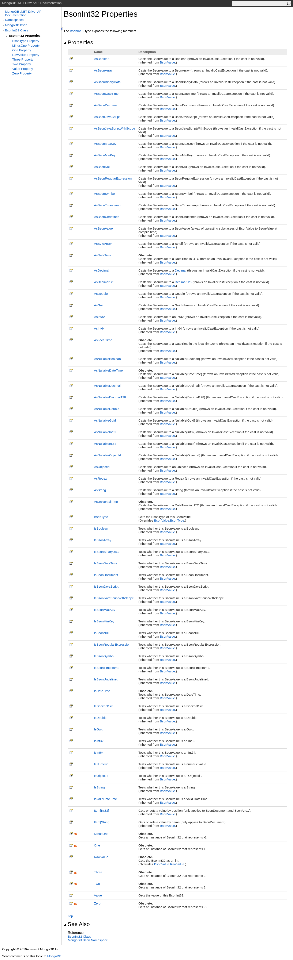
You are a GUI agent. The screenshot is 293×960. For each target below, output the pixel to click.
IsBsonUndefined (106, 679)
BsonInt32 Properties (25, 35)
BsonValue (167, 62)
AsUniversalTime (106, 501)
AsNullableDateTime (108, 370)
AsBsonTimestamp (107, 205)
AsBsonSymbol (105, 193)
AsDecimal (101, 270)
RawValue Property (25, 55)
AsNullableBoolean (107, 359)
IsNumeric (101, 764)
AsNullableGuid (105, 420)
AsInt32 (99, 317)
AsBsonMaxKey (105, 143)
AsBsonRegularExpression (113, 178)
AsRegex (100, 478)
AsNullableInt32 (105, 432)
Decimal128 (183, 282)
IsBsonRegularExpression (112, 644)
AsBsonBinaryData (107, 82)
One (97, 845)
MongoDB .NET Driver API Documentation (23, 13)
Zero (97, 903)
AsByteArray (103, 243)
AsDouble (101, 293)
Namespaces (14, 20)
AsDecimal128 (104, 282)
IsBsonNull (101, 633)
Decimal (180, 270)
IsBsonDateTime (105, 563)
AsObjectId (101, 467)
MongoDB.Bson (16, 25)
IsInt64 (99, 752)
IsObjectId (101, 775)
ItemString (102, 822)
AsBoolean (101, 59)
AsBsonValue (103, 228)
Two (97, 884)
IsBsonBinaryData (106, 551)
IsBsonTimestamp (106, 667)
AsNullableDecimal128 (110, 397)
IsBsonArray (102, 540)
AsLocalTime (103, 340)
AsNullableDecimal (107, 385)
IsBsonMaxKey (104, 609)
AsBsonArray (103, 70)
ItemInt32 (101, 810)
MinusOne (101, 834)
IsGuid (98, 729)
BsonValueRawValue (169, 864)
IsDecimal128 (103, 706)
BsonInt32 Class (16, 30)
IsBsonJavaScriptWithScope (114, 598)
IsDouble (100, 717)
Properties (78, 42)
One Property (21, 50)
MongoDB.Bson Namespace (88, 940)
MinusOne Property (26, 45)
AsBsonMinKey (105, 155)
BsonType (101, 517)
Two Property (21, 64)
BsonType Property (25, 41)
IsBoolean (101, 528)
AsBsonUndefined (106, 217)
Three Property (22, 59)
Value (98, 895)
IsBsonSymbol (104, 656)
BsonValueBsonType (169, 520)
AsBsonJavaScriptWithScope (114, 128)
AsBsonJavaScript (107, 117)
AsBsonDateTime (106, 93)
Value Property (22, 68)
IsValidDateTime (105, 799)
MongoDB (54, 956)
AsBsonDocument (106, 105)
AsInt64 (99, 328)
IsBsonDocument (106, 575)
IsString (99, 787)
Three (98, 872)
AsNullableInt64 (105, 443)
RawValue (101, 857)
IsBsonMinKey (104, 621)
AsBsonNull (102, 167)
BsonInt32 (77, 31)
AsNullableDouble (106, 409)
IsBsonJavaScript (106, 586)
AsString (100, 490)
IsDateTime (102, 691)
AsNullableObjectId (107, 455)
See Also (77, 924)
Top (70, 916)
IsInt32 (99, 741)
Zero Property (22, 73)
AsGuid (99, 305)
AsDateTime (102, 255)
